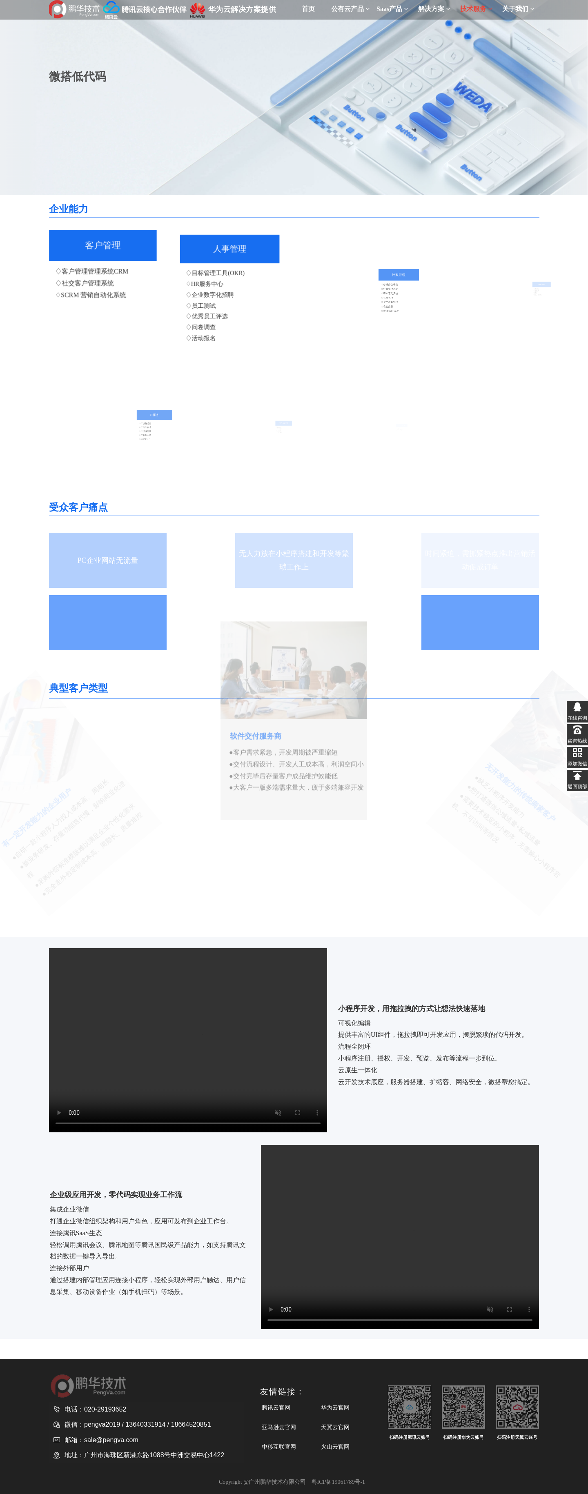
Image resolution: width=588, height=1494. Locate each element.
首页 (308, 8)
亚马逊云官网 (279, 1427)
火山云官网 (335, 1446)
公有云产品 (350, 8)
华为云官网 (335, 1407)
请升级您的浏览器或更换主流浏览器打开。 (188, 1040)
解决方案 (434, 8)
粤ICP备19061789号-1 (338, 1482)
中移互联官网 (279, 1446)
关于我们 (518, 8)
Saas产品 (392, 8)
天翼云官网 (335, 1427)
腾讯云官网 (276, 1407)
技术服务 (476, 8)
